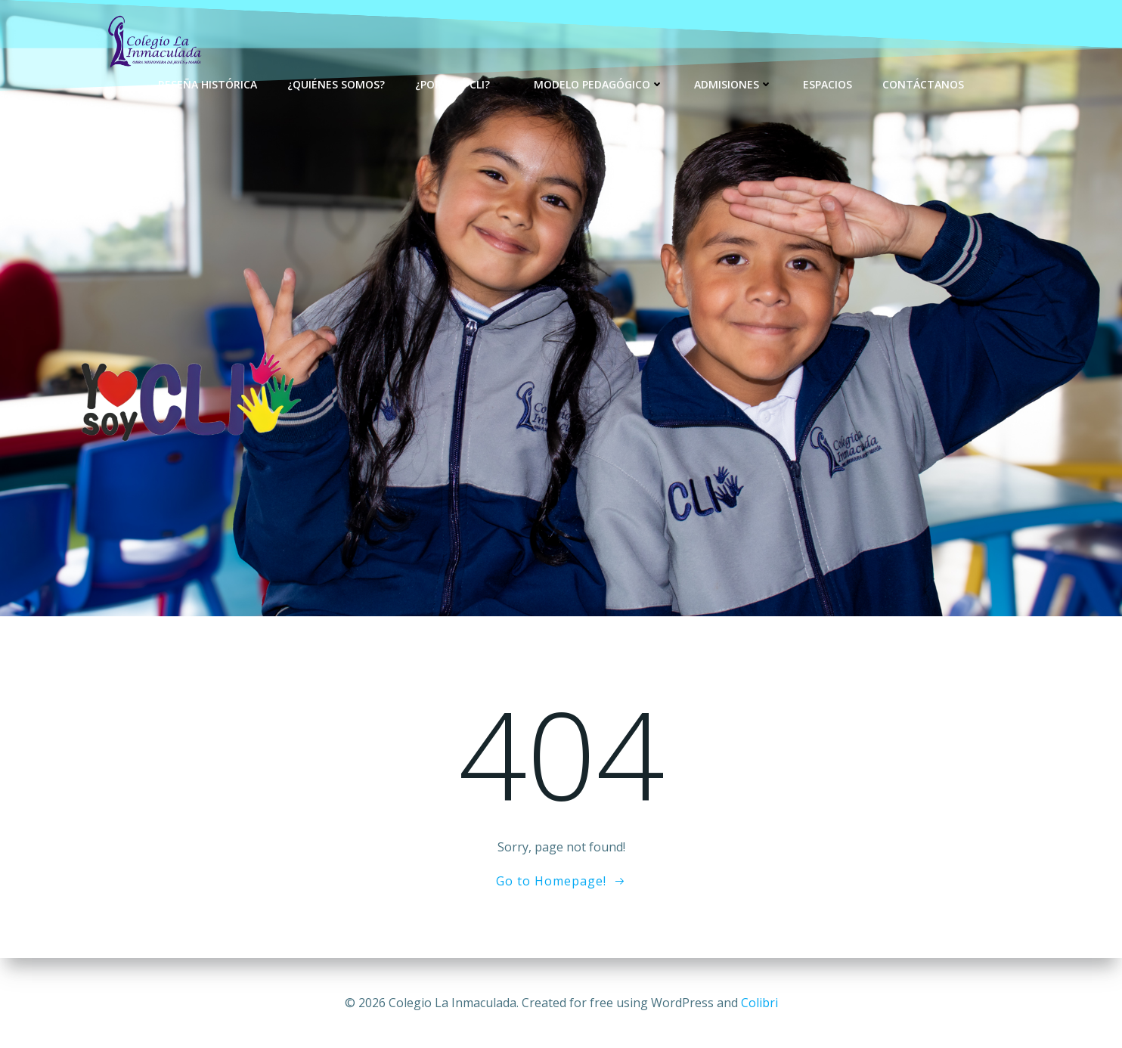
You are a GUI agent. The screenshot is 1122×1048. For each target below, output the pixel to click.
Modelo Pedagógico (599, 83)
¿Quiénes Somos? (336, 83)
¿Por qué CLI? (459, 83)
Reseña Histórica (207, 83)
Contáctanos (923, 83)
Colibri (759, 1002)
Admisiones (733, 83)
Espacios (827, 83)
